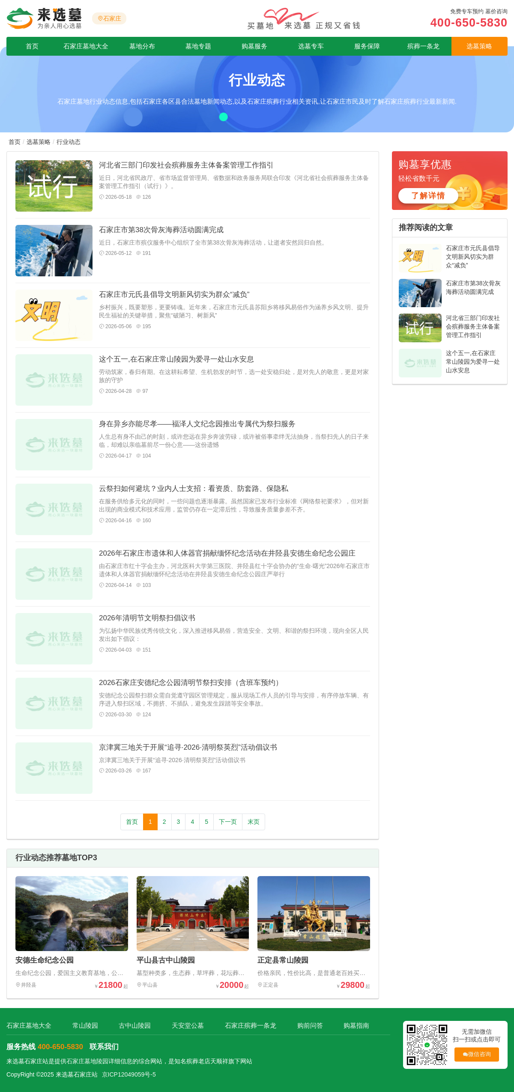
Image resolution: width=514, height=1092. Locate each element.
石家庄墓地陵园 (87, 1061)
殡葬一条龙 (423, 46)
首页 (32, 46)
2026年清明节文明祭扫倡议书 (147, 618)
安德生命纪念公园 (44, 960)
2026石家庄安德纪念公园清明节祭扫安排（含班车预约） (191, 683)
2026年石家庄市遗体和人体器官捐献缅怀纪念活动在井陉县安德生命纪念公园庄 (227, 553)
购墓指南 (354, 1025)
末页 (254, 821)
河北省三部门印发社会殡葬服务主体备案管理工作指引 (186, 165)
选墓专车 (311, 46)
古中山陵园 (134, 1025)
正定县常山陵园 (282, 960)
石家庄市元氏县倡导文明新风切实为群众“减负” (174, 294)
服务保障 (367, 46)
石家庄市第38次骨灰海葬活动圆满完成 (161, 230)
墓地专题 (198, 46)
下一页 (228, 821)
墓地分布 (142, 46)
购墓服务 (254, 46)
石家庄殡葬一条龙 (249, 1025)
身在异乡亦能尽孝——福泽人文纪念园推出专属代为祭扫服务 (197, 424)
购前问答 (308, 1025)
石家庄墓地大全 (85, 46)
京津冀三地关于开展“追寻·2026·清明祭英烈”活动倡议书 (188, 747)
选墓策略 (479, 46)
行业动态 (69, 141)
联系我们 (104, 1047)
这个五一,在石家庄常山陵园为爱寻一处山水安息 (176, 359)
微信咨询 (475, 1054)
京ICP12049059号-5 (129, 1074)
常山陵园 (85, 1025)
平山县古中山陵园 (166, 960)
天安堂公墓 (187, 1025)
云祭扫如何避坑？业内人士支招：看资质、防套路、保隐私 (193, 489)
